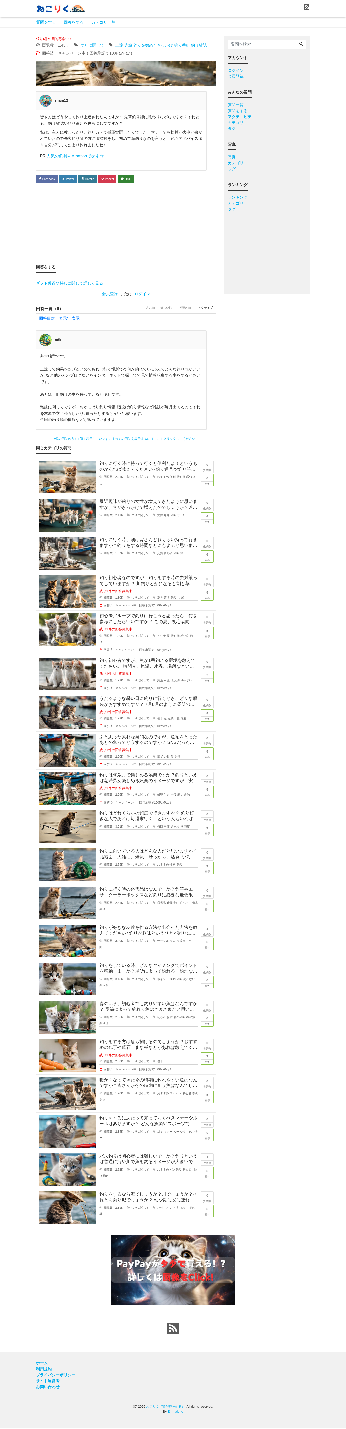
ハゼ (160, 1208)
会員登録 (110, 294)
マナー (168, 1132)
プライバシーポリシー (55, 1376)
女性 (160, 515)
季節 (167, 827)
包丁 (160, 1062)
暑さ (160, 719)
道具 (195, 903)
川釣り (172, 598)
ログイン (142, 294)
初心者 (168, 554)
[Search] (301, 44)
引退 (167, 795)
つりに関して (92, 45)
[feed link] (173, 1329)
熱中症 (184, 636)
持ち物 (181, 477)
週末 (174, 827)
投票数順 (180, 309)
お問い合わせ (48, 1387)
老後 (174, 795)
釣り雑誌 (199, 45)
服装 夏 (174, 719)
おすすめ (163, 477)
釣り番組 (182, 45)
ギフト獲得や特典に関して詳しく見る (69, 284)
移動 (173, 980)
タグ (232, 128)
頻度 (187, 827)
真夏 (183, 719)
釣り (177, 554)
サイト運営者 (48, 1382)
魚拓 (177, 757)
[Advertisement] (126, 223)
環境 (174, 681)
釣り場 (103, 1024)
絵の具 (165, 757)
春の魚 (190, 1018)
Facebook (48, 179)
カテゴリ (236, 123)
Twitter (72, 179)
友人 (173, 941)
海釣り (107, 1176)
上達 (119, 45)
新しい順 (158, 309)
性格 (173, 865)
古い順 (139, 309)
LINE (137, 179)
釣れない (189, 980)
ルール (178, 1132)
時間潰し (173, 903)
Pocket (116, 179)
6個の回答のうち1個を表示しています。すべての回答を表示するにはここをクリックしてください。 (125, 439)
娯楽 (160, 795)
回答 (207, 480)
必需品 (161, 903)
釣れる (103, 986)
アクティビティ (241, 117)
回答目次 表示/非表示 (59, 319)
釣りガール (178, 515)
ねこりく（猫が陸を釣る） (165, 1407)
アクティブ (203, 309)
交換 (160, 554)
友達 (180, 941)
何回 (160, 827)
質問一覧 (236, 105)
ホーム (42, 1364)
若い (180, 795)
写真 (232, 157)
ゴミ (160, 1132)
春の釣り (179, 1018)
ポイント (163, 980)
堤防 (170, 1018)
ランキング (238, 197)
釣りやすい (184, 681)
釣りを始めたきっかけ (153, 45)
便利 (173, 477)
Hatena (94, 179)
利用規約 (44, 1370)
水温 (167, 681)
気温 (160, 681)
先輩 (128, 45)
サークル (163, 941)
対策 (164, 598)
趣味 (167, 515)
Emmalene (175, 1412)
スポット (176, 1094)
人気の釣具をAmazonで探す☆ (73, 156)
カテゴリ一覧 (103, 22)
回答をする (74, 22)
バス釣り (176, 1170)
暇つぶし (185, 903)
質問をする (46, 22)
